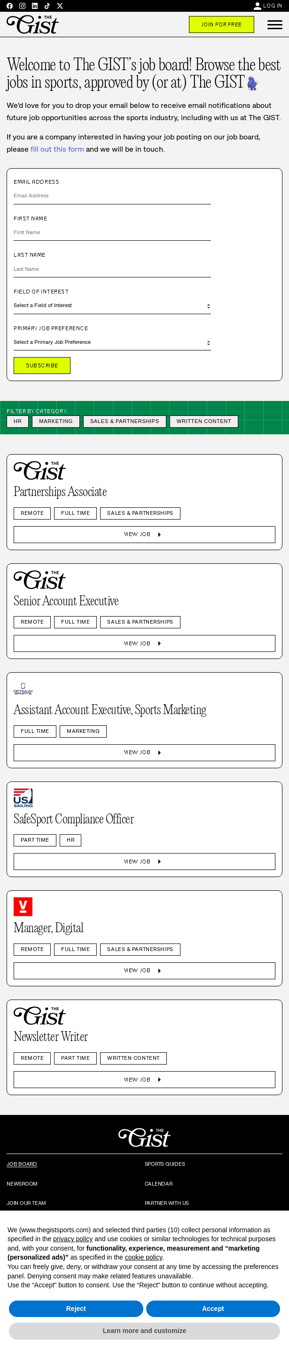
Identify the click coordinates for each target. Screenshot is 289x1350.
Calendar (158, 1183)
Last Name (30, 255)
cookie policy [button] (143, 1257)
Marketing (56, 421)
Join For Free (221, 24)
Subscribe (42, 365)
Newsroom (22, 1183)
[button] (274, 24)
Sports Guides (165, 1164)
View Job (144, 534)
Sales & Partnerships (124, 421)
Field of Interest (41, 291)
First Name (30, 218)
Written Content (204, 421)
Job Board (22, 1164)
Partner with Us (167, 1203)
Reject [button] (76, 1308)
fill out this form (57, 149)
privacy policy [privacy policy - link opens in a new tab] (73, 1239)
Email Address (36, 182)
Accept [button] (213, 1308)
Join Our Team (26, 1203)
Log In (272, 5)
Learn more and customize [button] (144, 1330)
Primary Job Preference (51, 328)
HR (18, 421)
